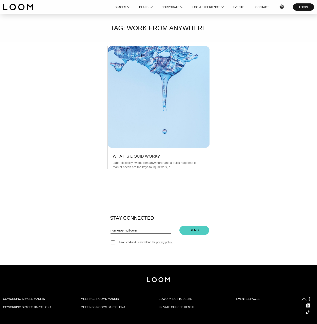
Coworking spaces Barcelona (27, 307)
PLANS (143, 7)
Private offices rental (177, 307)
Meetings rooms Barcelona (103, 307)
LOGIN (303, 7)
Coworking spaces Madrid (24, 298)
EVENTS (238, 7)
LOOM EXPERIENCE (206, 7)
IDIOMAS (282, 7)
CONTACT (262, 7)
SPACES (120, 7)
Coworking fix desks (175, 298)
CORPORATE (170, 7)
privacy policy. (164, 242)
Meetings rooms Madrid (100, 298)
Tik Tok (311, 312)
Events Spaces (248, 298)
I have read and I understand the (142, 242)
